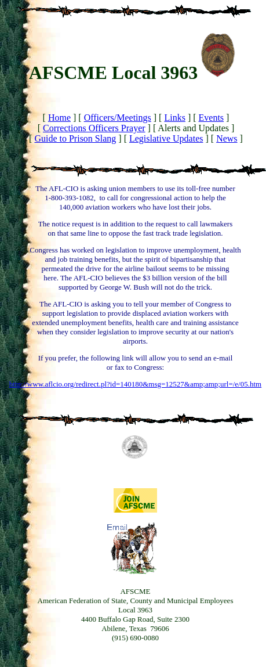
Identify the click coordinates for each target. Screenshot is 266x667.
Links (174, 117)
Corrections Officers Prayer (94, 128)
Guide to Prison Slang (75, 138)
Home (59, 117)
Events (211, 117)
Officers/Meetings (117, 117)
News (226, 138)
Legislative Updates (166, 138)
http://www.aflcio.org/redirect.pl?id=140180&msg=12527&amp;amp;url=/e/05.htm (135, 384)
